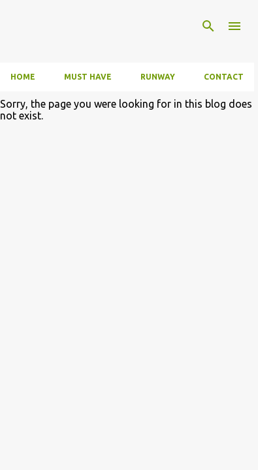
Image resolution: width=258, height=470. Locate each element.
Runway (157, 76)
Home (22, 76)
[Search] (208, 26)
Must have (88, 76)
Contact (224, 76)
